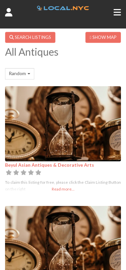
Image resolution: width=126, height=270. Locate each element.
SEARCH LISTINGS (30, 37)
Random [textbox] (17, 73)
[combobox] (19, 73)
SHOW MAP (103, 37)
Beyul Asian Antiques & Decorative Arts (49, 165)
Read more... (63, 189)
